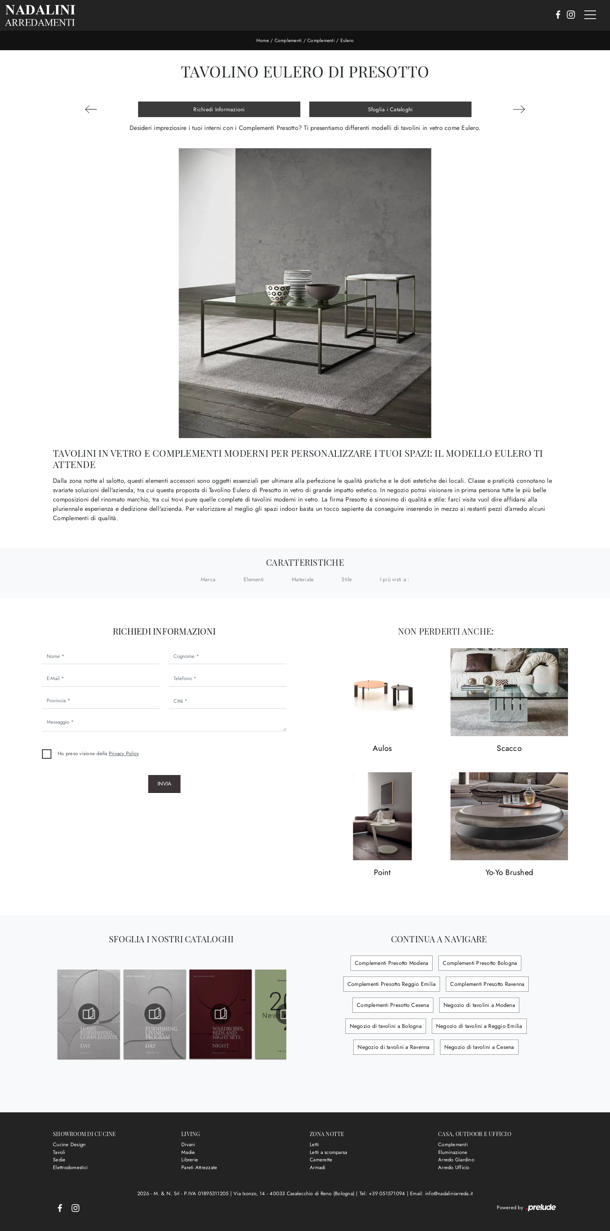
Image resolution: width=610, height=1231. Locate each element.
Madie (188, 1152)
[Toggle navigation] (590, 15)
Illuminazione (452, 1152)
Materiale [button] (303, 579)
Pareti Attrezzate (199, 1167)
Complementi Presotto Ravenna (487, 984)
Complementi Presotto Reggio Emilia (391, 984)
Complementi (288, 40)
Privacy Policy (124, 753)
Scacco (509, 749)
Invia (164, 783)
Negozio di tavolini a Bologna (386, 1026)
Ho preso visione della (98, 753)
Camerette (321, 1159)
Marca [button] (208, 579)
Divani (188, 1144)
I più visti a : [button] (395, 579)
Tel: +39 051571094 (383, 1193)
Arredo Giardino (456, 1159)
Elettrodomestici (70, 1167)
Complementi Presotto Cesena (393, 1005)
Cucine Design (69, 1144)
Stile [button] (347, 579)
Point (382, 873)
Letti (314, 1144)
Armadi (318, 1167)
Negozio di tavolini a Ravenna (393, 1047)
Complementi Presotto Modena (392, 963)
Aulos (382, 749)
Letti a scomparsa (328, 1152)
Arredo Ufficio (454, 1167)
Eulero (347, 40)
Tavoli (59, 1152)
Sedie (59, 1159)
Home (262, 40)
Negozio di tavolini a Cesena (479, 1047)
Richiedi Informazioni (219, 109)
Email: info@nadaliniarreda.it (441, 1193)
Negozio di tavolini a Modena (479, 1005)
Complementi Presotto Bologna (480, 963)
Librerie (189, 1159)
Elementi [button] (254, 579)
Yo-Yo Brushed (509, 873)
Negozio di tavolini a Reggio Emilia (479, 1026)
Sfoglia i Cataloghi (390, 109)
